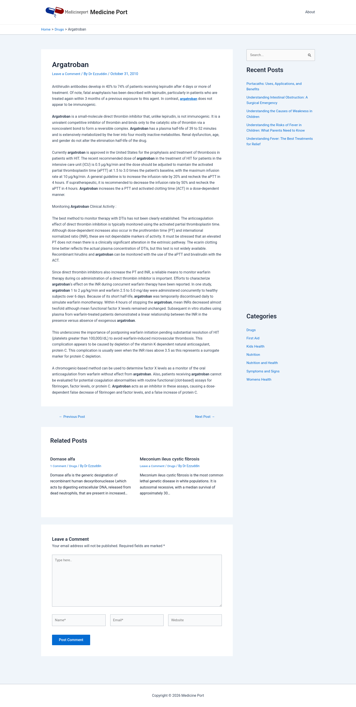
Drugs (74, 466)
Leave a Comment (66, 74)
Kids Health (255, 346)
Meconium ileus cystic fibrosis (171, 459)
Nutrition (253, 354)
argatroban (189, 98)
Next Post (204, 416)
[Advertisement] (280, 234)
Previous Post (72, 416)
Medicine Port (108, 12)
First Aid (253, 338)
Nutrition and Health (262, 363)
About (310, 12)
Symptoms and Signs (263, 371)
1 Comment (58, 466)
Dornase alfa (63, 459)
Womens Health (259, 379)
